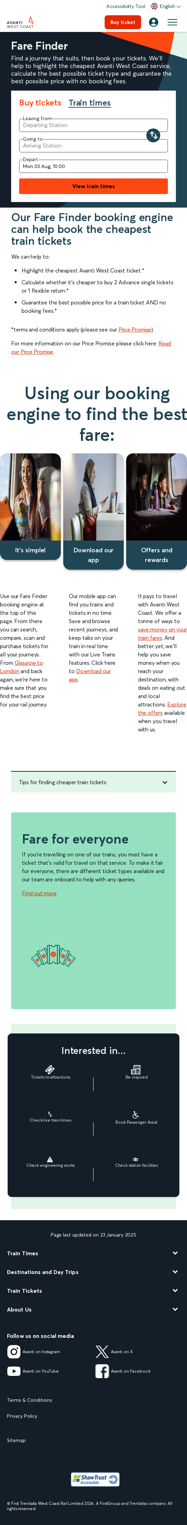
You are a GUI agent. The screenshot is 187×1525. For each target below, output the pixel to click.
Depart (30, 159)
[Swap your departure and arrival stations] (153, 135)
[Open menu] (172, 22)
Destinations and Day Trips (43, 1271)
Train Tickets (24, 1290)
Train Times (22, 1253)
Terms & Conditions (29, 1400)
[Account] (153, 22)
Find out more (39, 893)
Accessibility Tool (125, 6)
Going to (33, 139)
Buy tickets (40, 103)
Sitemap (16, 1440)
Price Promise (135, 329)
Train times (89, 103)
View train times (93, 186)
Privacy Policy (22, 1416)
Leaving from (37, 118)
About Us (19, 1309)
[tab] (43, 103)
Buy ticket (123, 22)
